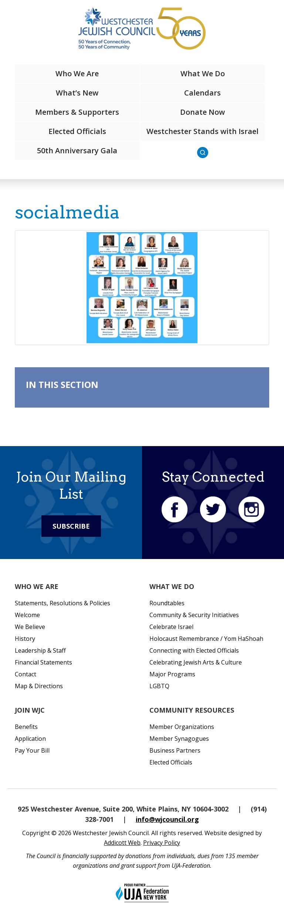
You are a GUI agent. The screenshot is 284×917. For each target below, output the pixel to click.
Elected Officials (77, 131)
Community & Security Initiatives (194, 615)
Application (30, 738)
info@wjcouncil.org (167, 819)
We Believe (30, 627)
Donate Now (202, 112)
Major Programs (172, 674)
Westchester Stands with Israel (202, 131)
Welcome (27, 615)
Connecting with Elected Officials (194, 650)
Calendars (202, 93)
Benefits (26, 727)
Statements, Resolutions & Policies (62, 603)
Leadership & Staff (40, 650)
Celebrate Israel (171, 627)
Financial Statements (43, 662)
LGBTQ (159, 686)
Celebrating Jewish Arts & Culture (195, 662)
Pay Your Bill (32, 750)
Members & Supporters (77, 112)
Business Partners (174, 750)
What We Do (202, 73)
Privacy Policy (161, 843)
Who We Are (77, 73)
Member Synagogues (179, 738)
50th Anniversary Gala (77, 150)
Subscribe (71, 526)
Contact (25, 674)
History (25, 639)
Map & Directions (39, 686)
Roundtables (167, 603)
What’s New (77, 93)
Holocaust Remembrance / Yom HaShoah (206, 639)
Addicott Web (122, 843)
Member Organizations (181, 727)
